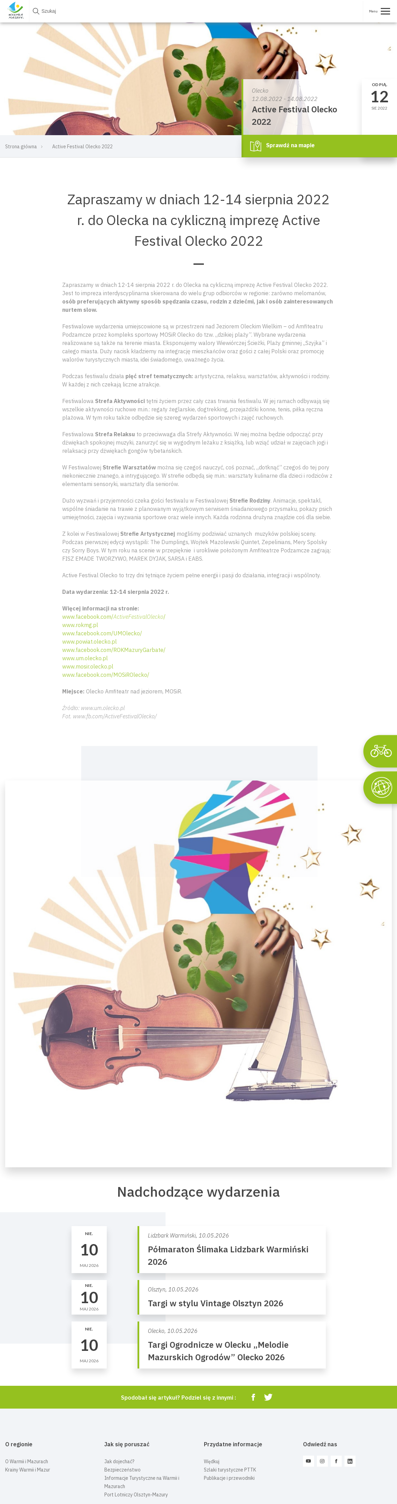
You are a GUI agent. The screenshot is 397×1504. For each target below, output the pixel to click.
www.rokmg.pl (80, 625)
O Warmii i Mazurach (26, 1461)
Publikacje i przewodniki (229, 1478)
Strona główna (21, 146)
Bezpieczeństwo (122, 1470)
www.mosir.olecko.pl (87, 666)
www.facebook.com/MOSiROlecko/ (105, 674)
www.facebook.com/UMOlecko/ (102, 633)
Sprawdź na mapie (282, 146)
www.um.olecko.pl (85, 658)
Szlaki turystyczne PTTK (230, 1470)
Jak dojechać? (119, 1461)
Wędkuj (211, 1461)
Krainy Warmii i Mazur (27, 1470)
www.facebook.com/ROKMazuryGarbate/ (114, 649)
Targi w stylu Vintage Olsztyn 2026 (215, 1303)
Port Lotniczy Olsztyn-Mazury (136, 1495)
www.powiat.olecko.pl (89, 641)
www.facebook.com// (114, 616)
